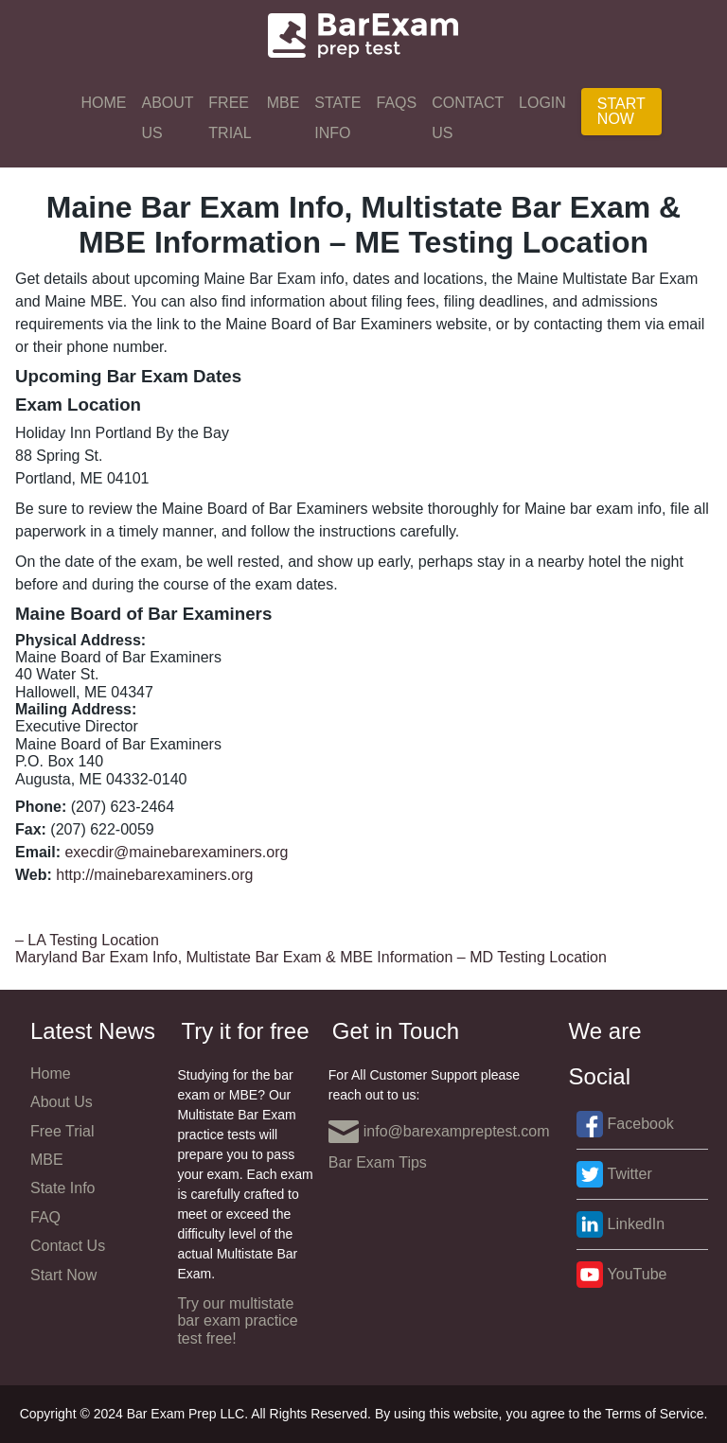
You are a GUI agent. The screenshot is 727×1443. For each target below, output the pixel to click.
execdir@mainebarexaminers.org (176, 852)
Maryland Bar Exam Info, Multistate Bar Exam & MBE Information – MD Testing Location (311, 957)
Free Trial (229, 118)
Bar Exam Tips (377, 1162)
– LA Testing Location (87, 940)
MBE (283, 103)
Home (103, 103)
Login (542, 103)
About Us (167, 118)
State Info (337, 118)
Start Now (621, 111)
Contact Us (468, 118)
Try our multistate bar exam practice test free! (237, 1320)
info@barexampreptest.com (439, 1132)
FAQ (45, 1217)
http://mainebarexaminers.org (154, 875)
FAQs (397, 103)
